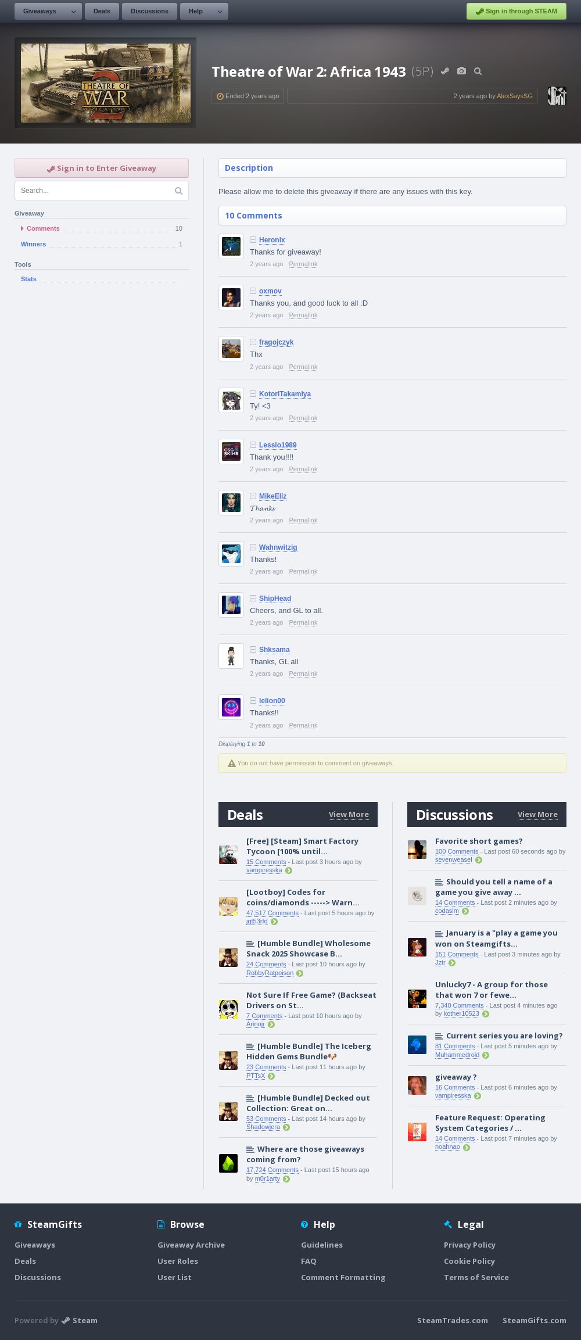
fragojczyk (276, 342)
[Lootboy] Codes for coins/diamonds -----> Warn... (303, 897)
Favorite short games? (479, 841)
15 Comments (266, 861)
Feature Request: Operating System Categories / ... (490, 1122)
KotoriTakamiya (285, 394)
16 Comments (455, 1087)
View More (349, 814)
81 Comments (455, 1045)
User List (174, 1277)
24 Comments (266, 964)
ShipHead (275, 598)
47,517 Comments (272, 912)
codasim (447, 910)
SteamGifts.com (534, 1320)
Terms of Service (476, 1277)
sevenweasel (453, 859)
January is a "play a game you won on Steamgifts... (496, 937)
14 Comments (455, 902)
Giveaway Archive (191, 1244)
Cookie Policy (469, 1261)
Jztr (440, 962)
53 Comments (266, 1118)
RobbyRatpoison (269, 972)
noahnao (447, 1146)
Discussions (149, 11)
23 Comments (266, 1066)
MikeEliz (272, 496)
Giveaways (39, 11)
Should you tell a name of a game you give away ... (494, 886)
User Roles (177, 1261)
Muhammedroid (457, 1054)
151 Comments (457, 954)
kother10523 (461, 1013)
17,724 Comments (272, 1169)
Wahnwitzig (278, 547)
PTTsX (255, 1075)
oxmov (270, 291)
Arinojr (255, 1023)
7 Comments (264, 1015)
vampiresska (264, 869)
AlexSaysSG (515, 95)
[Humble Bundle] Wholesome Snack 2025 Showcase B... (308, 948)
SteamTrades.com (452, 1320)
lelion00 (272, 701)
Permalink (303, 263)
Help (196, 11)
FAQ (309, 1261)
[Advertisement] (102, 379)
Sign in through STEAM (516, 12)
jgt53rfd (257, 921)
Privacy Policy (470, 1244)
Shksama (274, 650)
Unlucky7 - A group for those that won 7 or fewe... (491, 989)
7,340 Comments (459, 1005)
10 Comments (253, 215)
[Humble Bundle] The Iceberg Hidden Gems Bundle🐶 (308, 1051)
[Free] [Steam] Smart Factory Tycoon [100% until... (302, 846)
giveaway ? (456, 1077)
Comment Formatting (343, 1277)
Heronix (272, 240)
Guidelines (322, 1244)
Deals (102, 11)
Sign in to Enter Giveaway (101, 168)
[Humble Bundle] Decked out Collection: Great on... (308, 1102)
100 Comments (457, 851)
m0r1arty (267, 1178)
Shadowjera (263, 1126)
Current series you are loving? (504, 1035)
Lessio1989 (278, 445)
